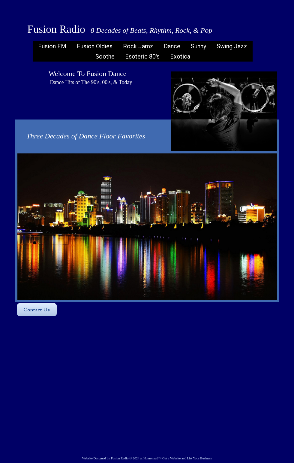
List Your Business (199, 458)
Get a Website (171, 458)
